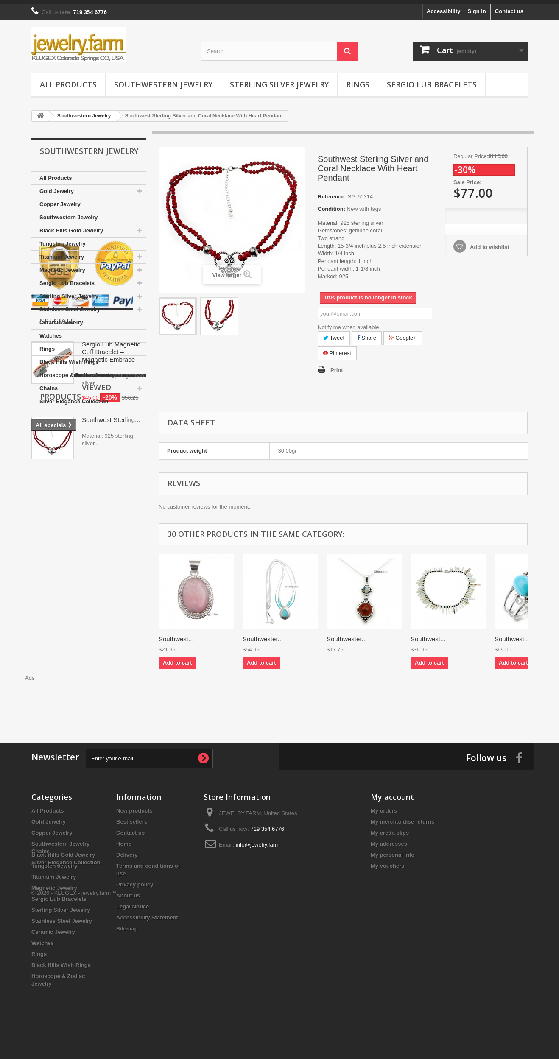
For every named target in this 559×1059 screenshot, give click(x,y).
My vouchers (387, 861)
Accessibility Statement (147, 913)
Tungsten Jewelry (62, 239)
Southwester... (263, 634)
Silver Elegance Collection (74, 397)
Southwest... (176, 634)
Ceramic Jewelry (61, 318)
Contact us (509, 7)
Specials (57, 500)
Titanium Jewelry (61, 252)
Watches (50, 331)
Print (336, 366)
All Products (68, 80)
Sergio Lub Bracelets (432, 80)
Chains (48, 384)
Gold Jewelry (56, 187)
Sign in (476, 7)
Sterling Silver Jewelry (279, 80)
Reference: (332, 192)
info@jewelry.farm (258, 840)
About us (128, 891)
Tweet (333, 333)
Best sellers (131, 817)
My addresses (389, 839)
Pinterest (337, 349)
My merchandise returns (402, 817)
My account (392, 793)
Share (366, 333)
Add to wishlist (489, 243)
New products (134, 806)
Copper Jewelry (60, 200)
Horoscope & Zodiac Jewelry (77, 371)
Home (123, 839)
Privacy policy (134, 880)
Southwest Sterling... (111, 658)
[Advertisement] (343, 697)
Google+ (402, 333)
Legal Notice (132, 902)
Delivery (127, 850)
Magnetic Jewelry (62, 266)
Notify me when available (348, 323)
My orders (384, 806)
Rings (357, 80)
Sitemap (127, 924)
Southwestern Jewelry (163, 80)
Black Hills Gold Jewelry (71, 226)
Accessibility (444, 7)
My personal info (392, 850)
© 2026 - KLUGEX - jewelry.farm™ (73, 1036)
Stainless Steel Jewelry (69, 305)
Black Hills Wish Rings (69, 358)
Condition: (331, 204)
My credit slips (390, 828)
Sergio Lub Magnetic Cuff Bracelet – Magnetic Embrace (111, 530)
